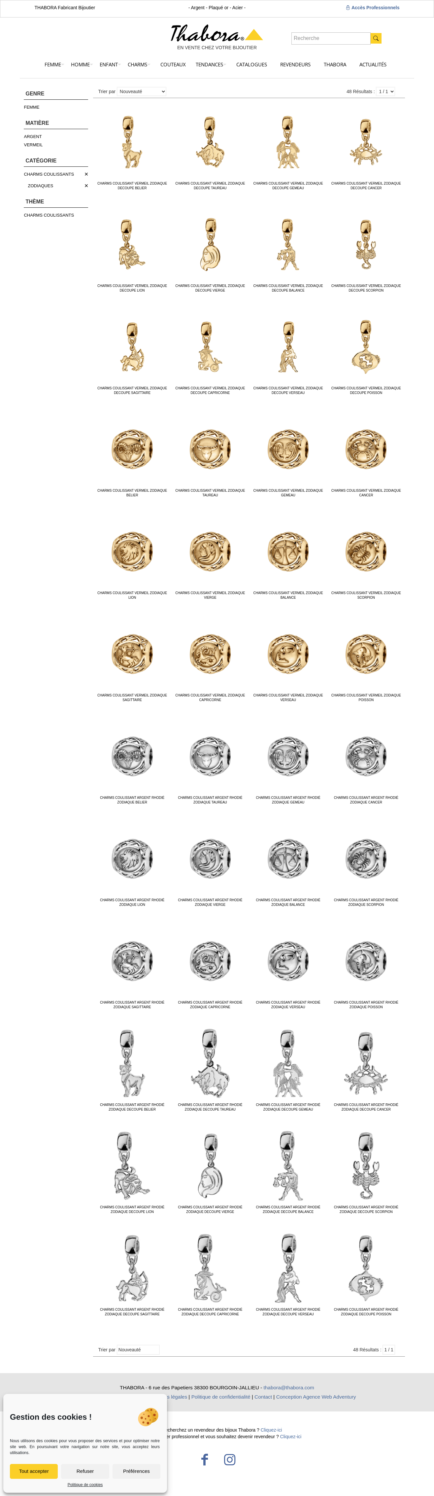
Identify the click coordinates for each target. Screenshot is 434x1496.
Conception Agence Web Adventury (316, 1397)
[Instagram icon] (229, 1459)
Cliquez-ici (271, 1430)
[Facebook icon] (204, 1459)
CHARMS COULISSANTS (49, 174)
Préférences (136, 1471)
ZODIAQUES (40, 185)
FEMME (31, 107)
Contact (263, 1397)
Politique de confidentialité (220, 1397)
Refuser (85, 1471)
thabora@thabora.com (289, 1387)
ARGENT (33, 136)
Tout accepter (34, 1471)
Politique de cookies (85, 1484)
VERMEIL (33, 144)
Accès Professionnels (373, 7)
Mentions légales (168, 1397)
